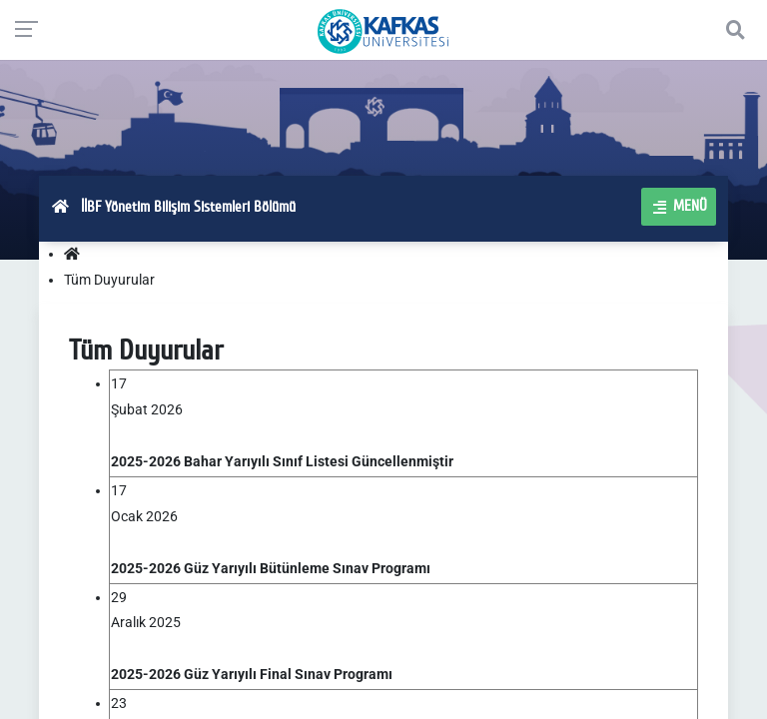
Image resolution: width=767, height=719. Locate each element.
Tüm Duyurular (109, 280)
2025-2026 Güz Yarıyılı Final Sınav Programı (251, 674)
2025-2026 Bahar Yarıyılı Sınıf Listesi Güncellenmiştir (282, 461)
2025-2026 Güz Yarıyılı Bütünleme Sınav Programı (270, 568)
